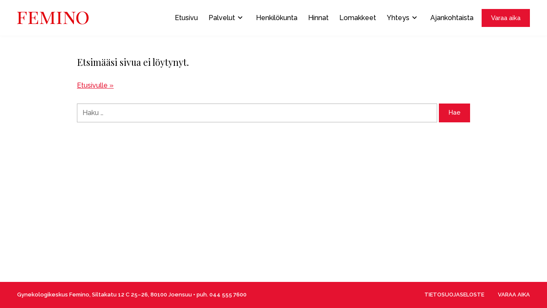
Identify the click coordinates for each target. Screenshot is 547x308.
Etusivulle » (95, 85)
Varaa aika (506, 18)
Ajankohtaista (451, 18)
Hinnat (318, 18)
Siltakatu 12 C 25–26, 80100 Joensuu (142, 294)
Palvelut (225, 18)
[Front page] (53, 18)
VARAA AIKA (514, 294)
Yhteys (402, 18)
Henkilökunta (276, 18)
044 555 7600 (228, 294)
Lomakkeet (357, 18)
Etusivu (186, 18)
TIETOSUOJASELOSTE (454, 294)
